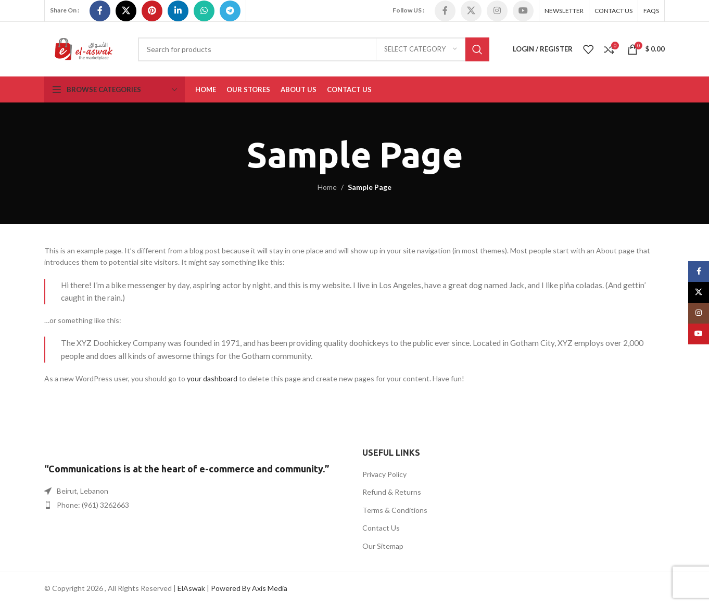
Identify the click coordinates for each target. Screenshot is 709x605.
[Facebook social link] (100, 11)
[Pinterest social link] (152, 11)
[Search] (313, 49)
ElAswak (191, 588)
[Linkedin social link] (178, 11)
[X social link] (126, 11)
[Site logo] (83, 48)
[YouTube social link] (523, 11)
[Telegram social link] (230, 11)
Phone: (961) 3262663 (93, 504)
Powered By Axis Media (249, 588)
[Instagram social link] (497, 11)
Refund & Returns (391, 491)
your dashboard (212, 378)
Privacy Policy (384, 474)
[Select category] (420, 49)
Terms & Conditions (394, 510)
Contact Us (381, 527)
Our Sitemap (382, 546)
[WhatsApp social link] (204, 11)
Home (327, 187)
